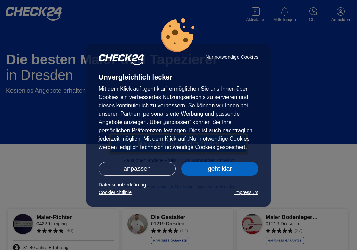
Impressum (246, 192)
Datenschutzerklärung (122, 185)
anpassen (137, 168)
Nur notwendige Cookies (231, 57)
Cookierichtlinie (115, 192)
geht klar (220, 168)
